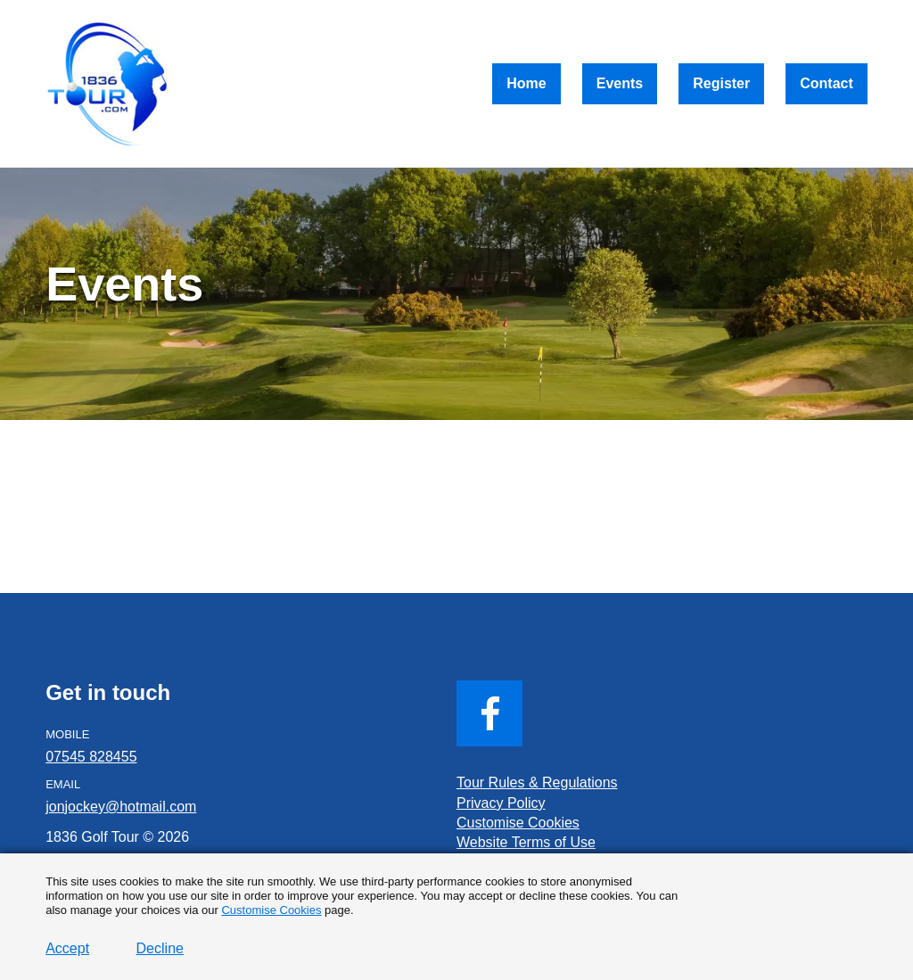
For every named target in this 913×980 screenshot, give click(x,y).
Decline (160, 948)
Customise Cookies (271, 910)
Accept (67, 948)
